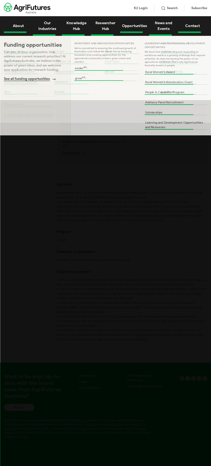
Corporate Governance (144, 386)
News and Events (163, 26)
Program (10, 74)
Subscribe (199, 8)
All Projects (19, 40)
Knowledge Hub (76, 26)
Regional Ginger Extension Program (47, 40)
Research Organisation (21, 86)
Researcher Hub (105, 26)
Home (7, 40)
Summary (11, 61)
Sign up (19, 407)
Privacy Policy (89, 388)
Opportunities (134, 25)
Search (169, 8)
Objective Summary (19, 98)
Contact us (87, 375)
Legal (83, 381)
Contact (192, 25)
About (18, 25)
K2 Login (141, 8)
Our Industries (47, 26)
